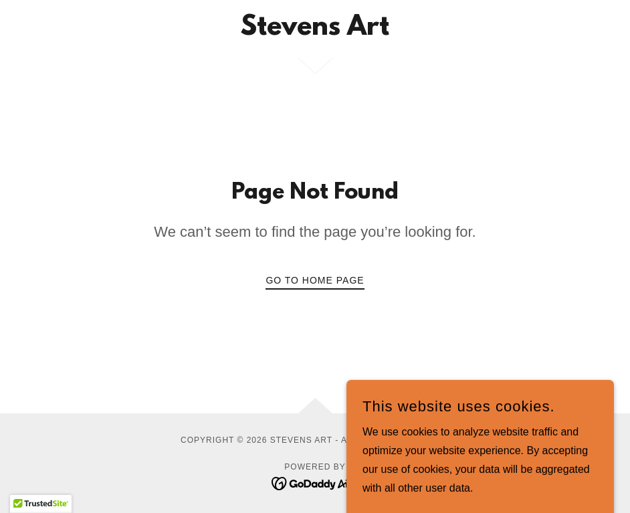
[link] (315, 31)
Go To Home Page (315, 280)
